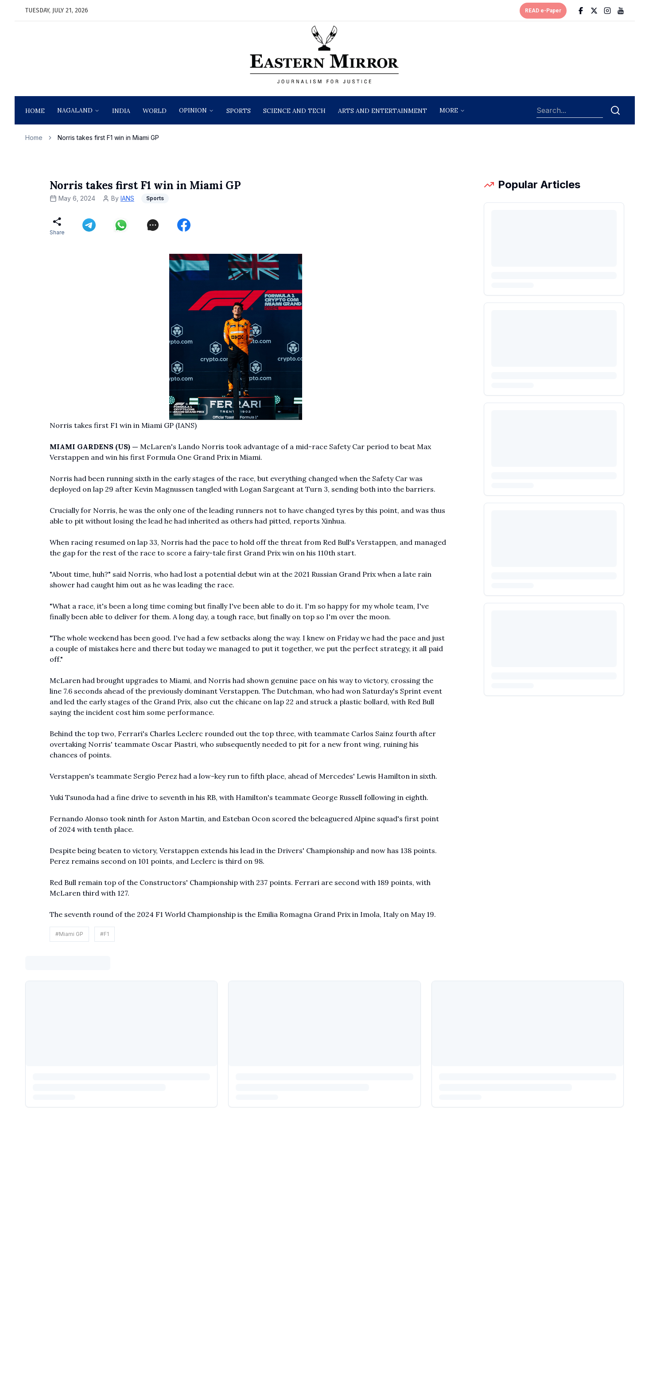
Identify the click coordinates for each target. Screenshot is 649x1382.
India (121, 111)
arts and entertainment (382, 111)
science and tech (294, 111)
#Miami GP (69, 934)
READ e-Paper (543, 11)
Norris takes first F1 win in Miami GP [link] (108, 137)
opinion (193, 110)
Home (35, 111)
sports (238, 111)
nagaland (75, 110)
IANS (127, 198)
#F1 (104, 934)
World (155, 111)
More (448, 110)
